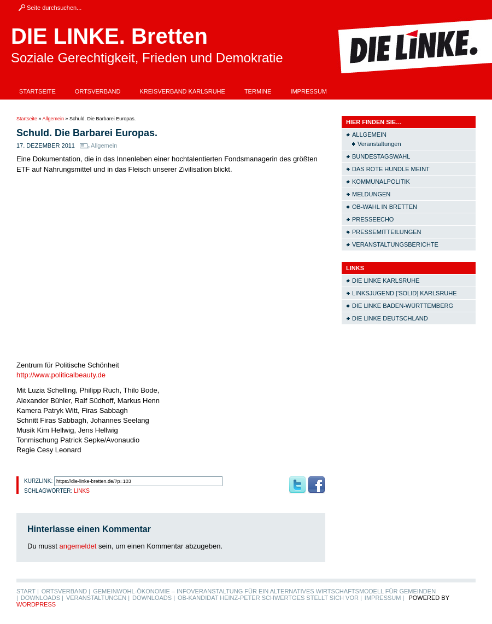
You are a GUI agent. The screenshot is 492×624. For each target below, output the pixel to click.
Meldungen (371, 194)
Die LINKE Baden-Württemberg (402, 305)
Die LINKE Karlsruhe (385, 280)
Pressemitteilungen (386, 232)
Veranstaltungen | (98, 597)
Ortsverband (98, 91)
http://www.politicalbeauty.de (61, 375)
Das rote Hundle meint (391, 169)
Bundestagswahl (381, 156)
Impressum (308, 91)
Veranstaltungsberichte (395, 244)
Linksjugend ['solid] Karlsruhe (404, 293)
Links (82, 491)
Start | (27, 591)
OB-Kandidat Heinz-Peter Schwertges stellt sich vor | (270, 597)
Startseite (37, 91)
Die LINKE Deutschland (390, 318)
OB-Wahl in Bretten (384, 206)
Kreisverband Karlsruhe (182, 91)
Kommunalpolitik (381, 181)
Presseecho (373, 219)
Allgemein (54, 118)
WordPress (36, 604)
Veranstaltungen (379, 144)
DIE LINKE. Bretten (109, 36)
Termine (258, 91)
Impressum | (385, 597)
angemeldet (78, 546)
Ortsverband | (66, 591)
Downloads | (42, 597)
